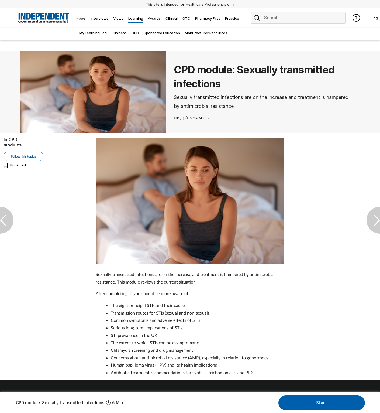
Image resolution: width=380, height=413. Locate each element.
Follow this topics (23, 156)
